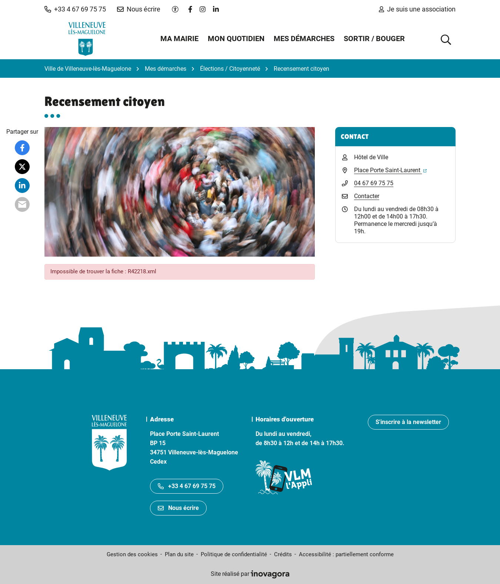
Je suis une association (417, 9)
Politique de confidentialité (234, 554)
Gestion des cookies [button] (132, 554)
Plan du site (179, 554)
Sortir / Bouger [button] (374, 38)
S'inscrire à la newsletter (408, 422)
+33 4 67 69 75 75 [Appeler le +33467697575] (187, 486)
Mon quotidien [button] (236, 38)
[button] (75, 9)
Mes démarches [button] (304, 38)
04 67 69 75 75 (373, 183)
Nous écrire (178, 507)
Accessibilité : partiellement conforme (346, 554)
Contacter (366, 196)
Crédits (283, 554)
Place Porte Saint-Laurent (390, 170)
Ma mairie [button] (179, 38)
